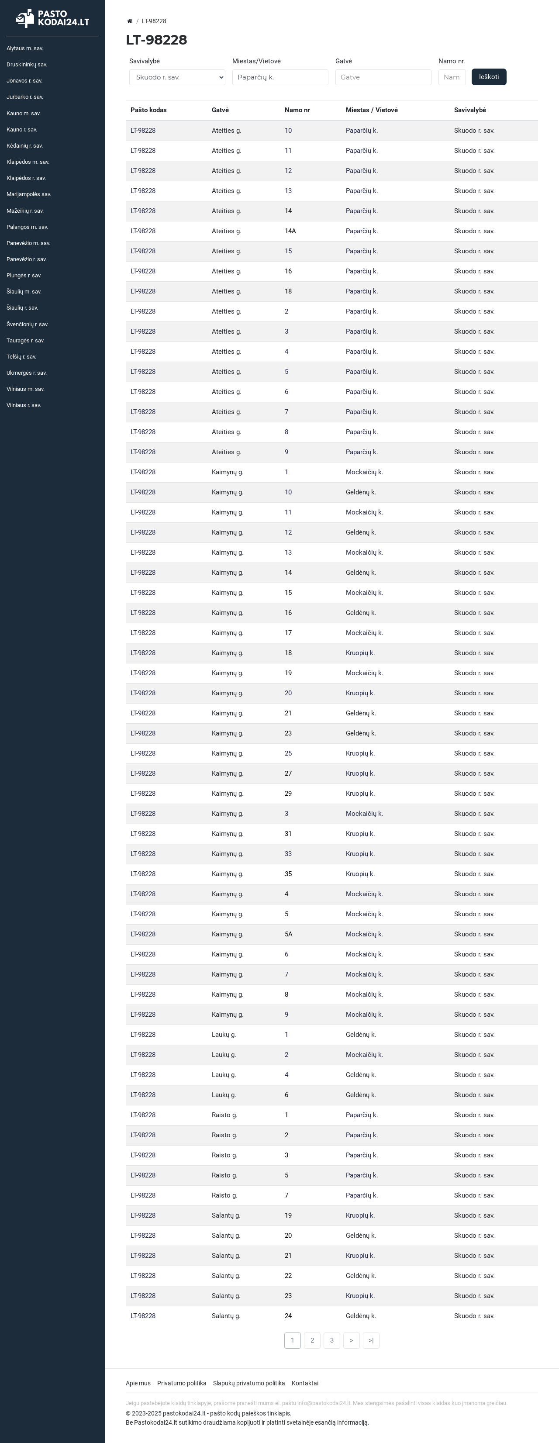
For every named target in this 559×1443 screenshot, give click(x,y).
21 (288, 713)
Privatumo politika (182, 1383)
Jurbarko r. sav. (25, 96)
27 (288, 773)
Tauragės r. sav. (26, 340)
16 (288, 271)
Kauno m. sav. (24, 113)
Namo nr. (451, 61)
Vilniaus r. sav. (24, 405)
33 (288, 854)
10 (288, 131)
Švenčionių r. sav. (27, 324)
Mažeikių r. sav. (25, 210)
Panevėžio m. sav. (28, 243)
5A (289, 934)
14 (288, 211)
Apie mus (138, 1383)
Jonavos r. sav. (24, 80)
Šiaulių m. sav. (24, 291)
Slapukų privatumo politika (249, 1383)
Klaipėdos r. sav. (26, 178)
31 (288, 834)
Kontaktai (305, 1383)
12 (288, 171)
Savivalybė (144, 61)
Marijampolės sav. (29, 194)
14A (290, 231)
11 (288, 151)
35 (288, 874)
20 (288, 693)
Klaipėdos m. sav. (28, 162)
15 (288, 251)
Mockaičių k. (364, 472)
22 (288, 1276)
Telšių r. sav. (21, 356)
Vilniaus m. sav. (26, 389)
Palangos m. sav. (27, 227)
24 (288, 1316)
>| (371, 1340)
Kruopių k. (360, 653)
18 (288, 291)
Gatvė (343, 61)
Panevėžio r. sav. (27, 259)
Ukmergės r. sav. (27, 372)
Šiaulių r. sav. (22, 307)
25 (288, 753)
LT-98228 (143, 131)
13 (288, 191)
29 (288, 793)
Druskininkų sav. (27, 64)
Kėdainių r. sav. (25, 145)
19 (288, 673)
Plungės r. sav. (24, 275)
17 (288, 633)
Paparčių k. (362, 131)
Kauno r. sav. (22, 129)
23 (288, 733)
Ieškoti (489, 77)
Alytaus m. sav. (25, 48)
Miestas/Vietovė (256, 61)
